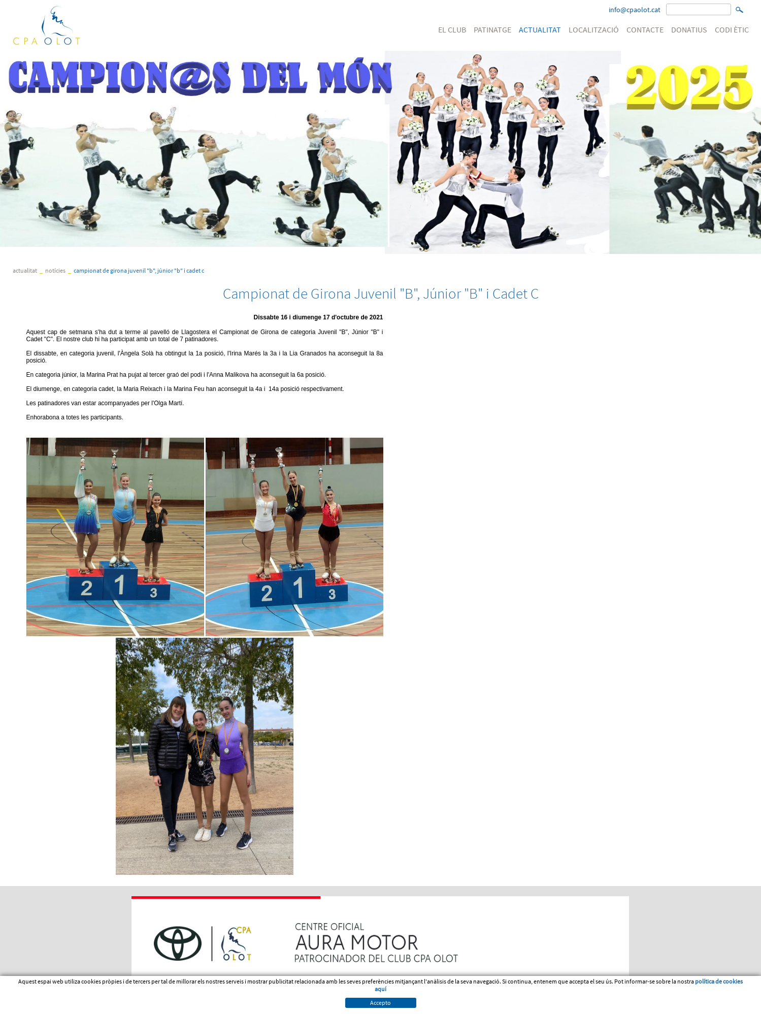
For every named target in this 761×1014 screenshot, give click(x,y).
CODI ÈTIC (732, 29)
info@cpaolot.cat (634, 9)
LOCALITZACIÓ (594, 29)
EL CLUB (452, 29)
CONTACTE (645, 29)
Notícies (55, 270)
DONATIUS (689, 29)
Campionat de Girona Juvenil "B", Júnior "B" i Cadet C (139, 270)
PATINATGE (492, 29)
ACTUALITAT (540, 29)
